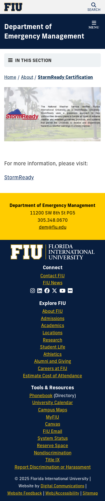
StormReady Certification (65, 77)
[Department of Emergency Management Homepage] (45, 31)
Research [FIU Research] (52, 340)
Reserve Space (52, 445)
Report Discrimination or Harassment (53, 467)
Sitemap (90, 493)
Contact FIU (52, 275)
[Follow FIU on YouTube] (63, 291)
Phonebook (41, 395)
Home (10, 77)
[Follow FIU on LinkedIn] (40, 291)
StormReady (19, 177)
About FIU (52, 311)
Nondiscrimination (52, 452)
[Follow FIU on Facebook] (48, 291)
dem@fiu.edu (52, 227)
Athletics (52, 354)
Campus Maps (52, 409)
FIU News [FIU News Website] (52, 282)
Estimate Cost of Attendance (52, 375)
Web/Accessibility (62, 493)
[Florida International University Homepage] (28, 7)
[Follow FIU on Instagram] (33, 291)
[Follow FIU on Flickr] (71, 291)
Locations (52, 332)
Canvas (52, 424)
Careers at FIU (52, 368)
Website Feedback (24, 493)
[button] (94, 7)
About (27, 77)
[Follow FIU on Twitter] (55, 291)
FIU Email (52, 431)
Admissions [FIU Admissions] (52, 318)
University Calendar (52, 402)
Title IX (52, 459)
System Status (53, 438)
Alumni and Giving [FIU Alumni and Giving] (52, 361)
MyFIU (52, 417)
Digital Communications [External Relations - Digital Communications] (62, 485)
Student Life (52, 347)
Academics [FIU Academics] (52, 325)
